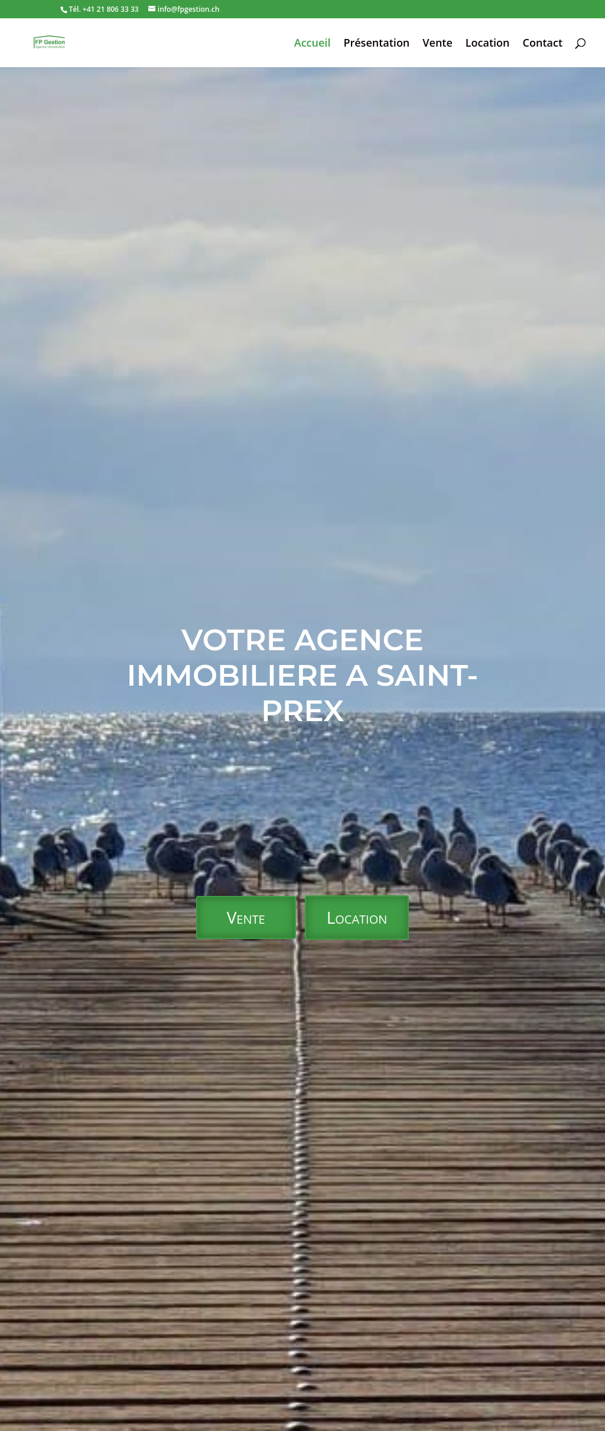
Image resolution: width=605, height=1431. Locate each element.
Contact (542, 44)
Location (488, 44)
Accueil (312, 44)
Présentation (376, 44)
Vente (437, 44)
